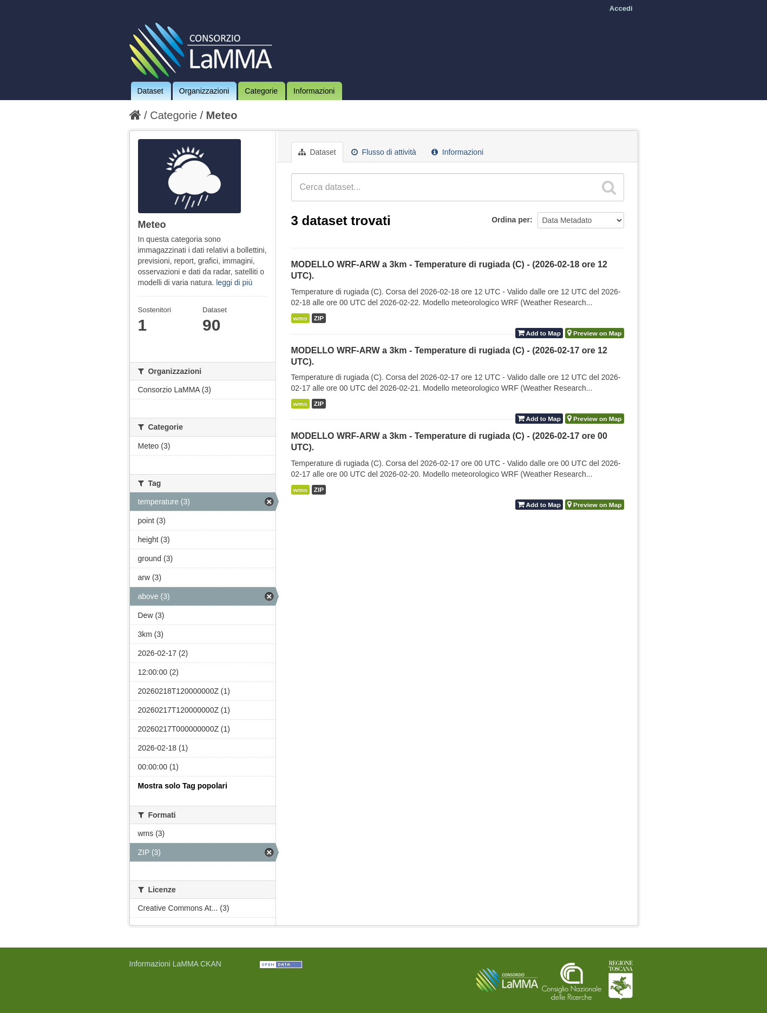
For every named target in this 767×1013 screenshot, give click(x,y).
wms (300, 318)
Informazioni (314, 91)
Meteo (222, 115)
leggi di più (234, 282)
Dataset (150, 91)
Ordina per (510, 219)
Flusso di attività (383, 152)
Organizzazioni (204, 91)
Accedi (621, 8)
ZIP (319, 318)
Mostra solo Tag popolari (182, 785)
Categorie (261, 91)
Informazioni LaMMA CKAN (175, 963)
